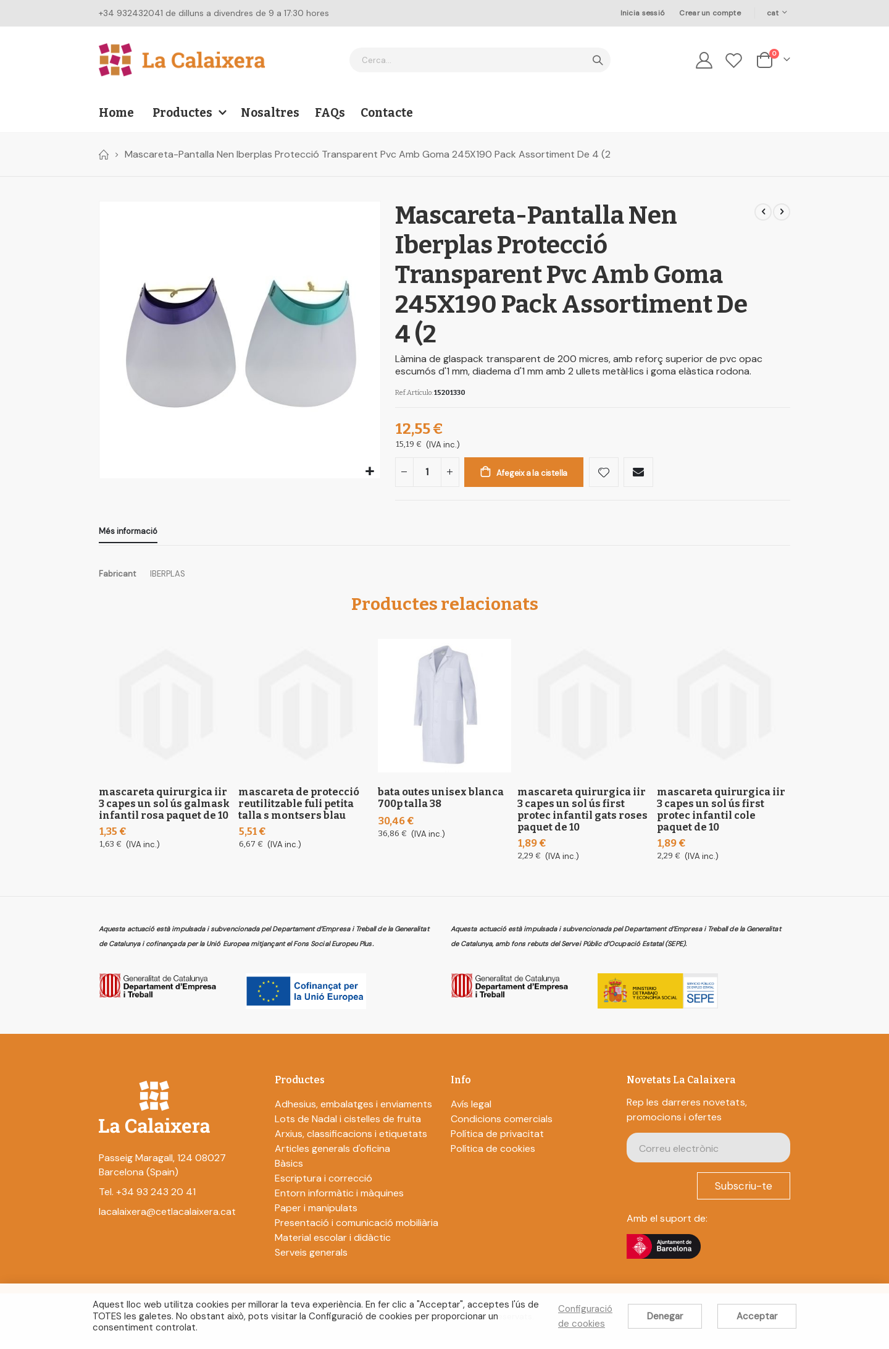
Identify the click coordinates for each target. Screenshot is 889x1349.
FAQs (330, 113)
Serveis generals (311, 1261)
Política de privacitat (497, 1142)
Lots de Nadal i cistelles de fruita (348, 1128)
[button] (369, 472)
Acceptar (757, 1316)
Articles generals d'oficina (332, 1157)
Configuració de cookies (585, 1316)
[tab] (128, 538)
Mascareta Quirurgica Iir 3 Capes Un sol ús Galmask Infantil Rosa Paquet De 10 (164, 813)
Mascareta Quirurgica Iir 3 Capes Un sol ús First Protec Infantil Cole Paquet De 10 (721, 818)
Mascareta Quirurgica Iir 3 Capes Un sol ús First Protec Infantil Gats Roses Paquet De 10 (582, 818)
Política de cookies (493, 1157)
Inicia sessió (642, 13)
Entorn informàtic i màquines (339, 1202)
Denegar (665, 1316)
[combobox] (480, 60)
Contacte (387, 113)
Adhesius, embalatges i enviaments (353, 1113)
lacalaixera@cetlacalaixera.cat (167, 1221)
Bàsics (289, 1172)
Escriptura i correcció (323, 1187)
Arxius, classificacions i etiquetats (351, 1142)
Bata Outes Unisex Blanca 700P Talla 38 (441, 807)
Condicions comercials (502, 1128)
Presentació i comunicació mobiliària (356, 1231)
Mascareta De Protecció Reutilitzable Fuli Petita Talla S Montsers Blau (298, 813)
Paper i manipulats (316, 1217)
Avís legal (471, 1113)
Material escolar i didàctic (333, 1246)
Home (103, 154)
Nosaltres (270, 113)
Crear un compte (709, 13)
